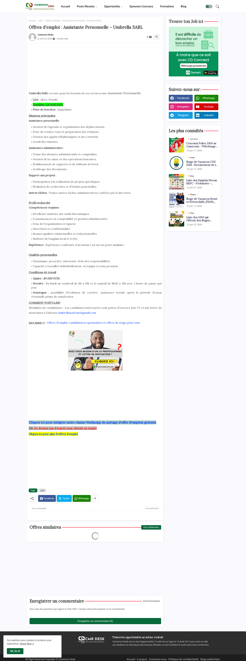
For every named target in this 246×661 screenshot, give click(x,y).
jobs (41, 20)
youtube (209, 106)
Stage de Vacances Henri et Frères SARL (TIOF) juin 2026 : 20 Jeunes (201, 200)
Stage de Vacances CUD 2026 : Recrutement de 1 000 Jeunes (201, 163)
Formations (167, 6)
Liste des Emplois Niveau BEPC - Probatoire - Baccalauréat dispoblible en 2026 (201, 182)
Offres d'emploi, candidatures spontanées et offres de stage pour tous (93, 322)
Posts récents (85, 6)
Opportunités (112, 6)
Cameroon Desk (66, 659)
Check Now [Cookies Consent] (26, 643)
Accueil (65, 6)
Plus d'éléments (151, 527)
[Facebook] (47, 498)
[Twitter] (64, 498)
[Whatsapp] (82, 498)
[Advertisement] (95, 67)
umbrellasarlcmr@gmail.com (77, 312)
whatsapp (209, 98)
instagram (183, 106)
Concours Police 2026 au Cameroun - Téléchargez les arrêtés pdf (201, 145)
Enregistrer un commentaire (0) (95, 621)
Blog (183, 6)
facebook (183, 98)
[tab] (65, 6)
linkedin (209, 115)
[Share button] (95, 498)
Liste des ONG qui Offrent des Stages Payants (198, 219)
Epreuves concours (141, 6)
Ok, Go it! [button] (15, 651)
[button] (209, 6)
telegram (183, 115)
